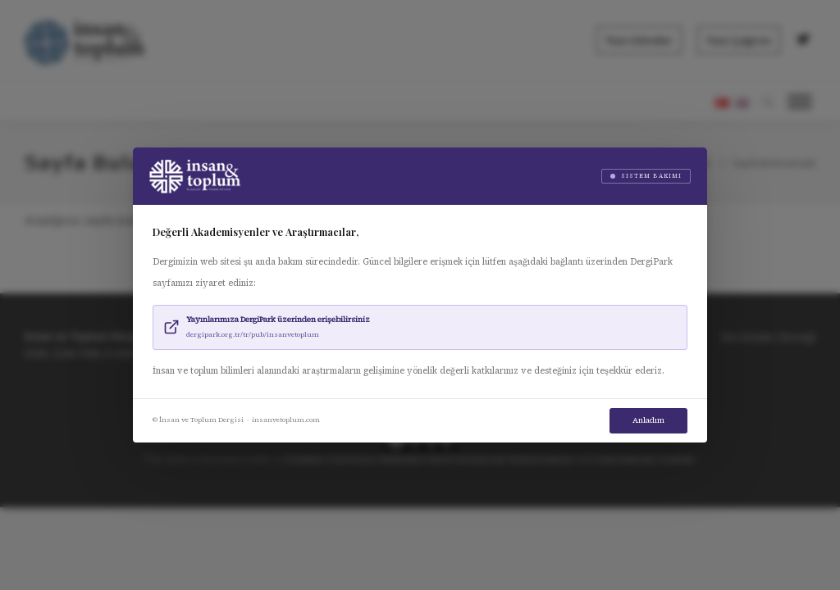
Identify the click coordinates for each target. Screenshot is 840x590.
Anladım (648, 420)
